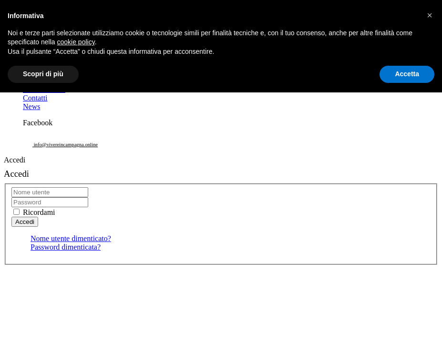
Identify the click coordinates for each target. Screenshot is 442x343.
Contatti (35, 98)
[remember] (16, 212)
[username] (49, 192)
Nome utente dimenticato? (71, 238)
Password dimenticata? (66, 247)
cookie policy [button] (76, 42)
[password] (49, 202)
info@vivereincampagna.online (65, 144)
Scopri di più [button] (43, 74)
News (31, 106)
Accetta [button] (407, 74)
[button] (429, 15)
